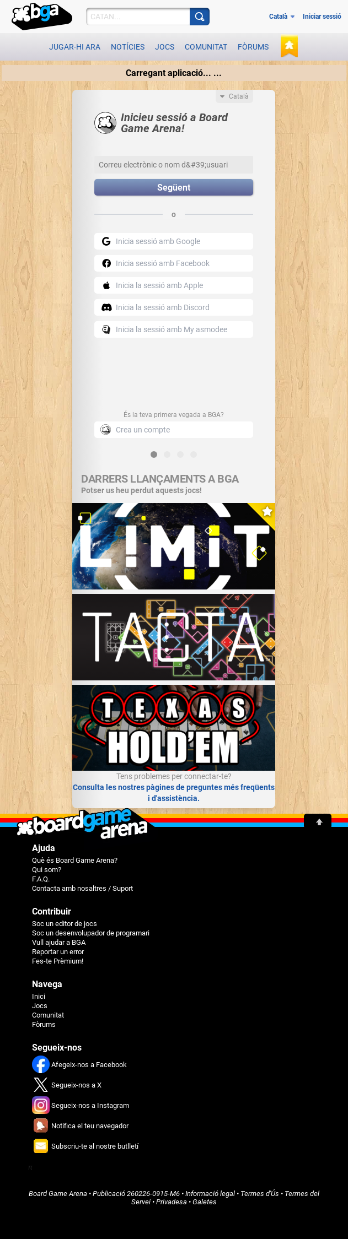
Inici (38, 996)
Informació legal (210, 1193)
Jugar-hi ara (74, 46)
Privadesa (171, 1202)
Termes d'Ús (259, 1193)
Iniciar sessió (322, 16)
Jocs (164, 46)
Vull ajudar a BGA (58, 942)
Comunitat (206, 46)
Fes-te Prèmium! (57, 961)
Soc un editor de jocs (64, 923)
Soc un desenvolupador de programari (90, 933)
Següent (173, 187)
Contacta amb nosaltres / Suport (82, 888)
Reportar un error (58, 952)
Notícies (127, 46)
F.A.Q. (41, 879)
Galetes (204, 1202)
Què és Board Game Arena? (74, 860)
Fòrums (253, 46)
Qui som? (46, 869)
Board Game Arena (58, 1193)
